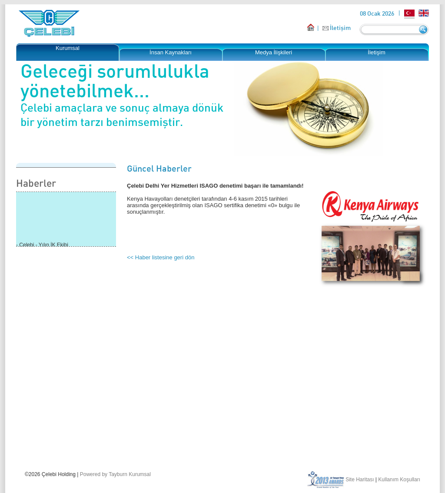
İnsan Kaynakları (170, 52)
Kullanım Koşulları (399, 479)
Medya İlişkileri (273, 52)
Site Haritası (359, 479)
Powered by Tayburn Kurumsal (115, 474)
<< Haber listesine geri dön (160, 257)
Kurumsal (68, 48)
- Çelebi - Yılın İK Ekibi (42, 245)
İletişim (340, 27)
